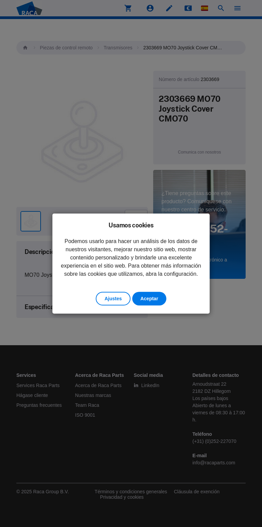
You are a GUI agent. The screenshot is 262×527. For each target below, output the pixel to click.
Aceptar (149, 298)
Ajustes (113, 298)
